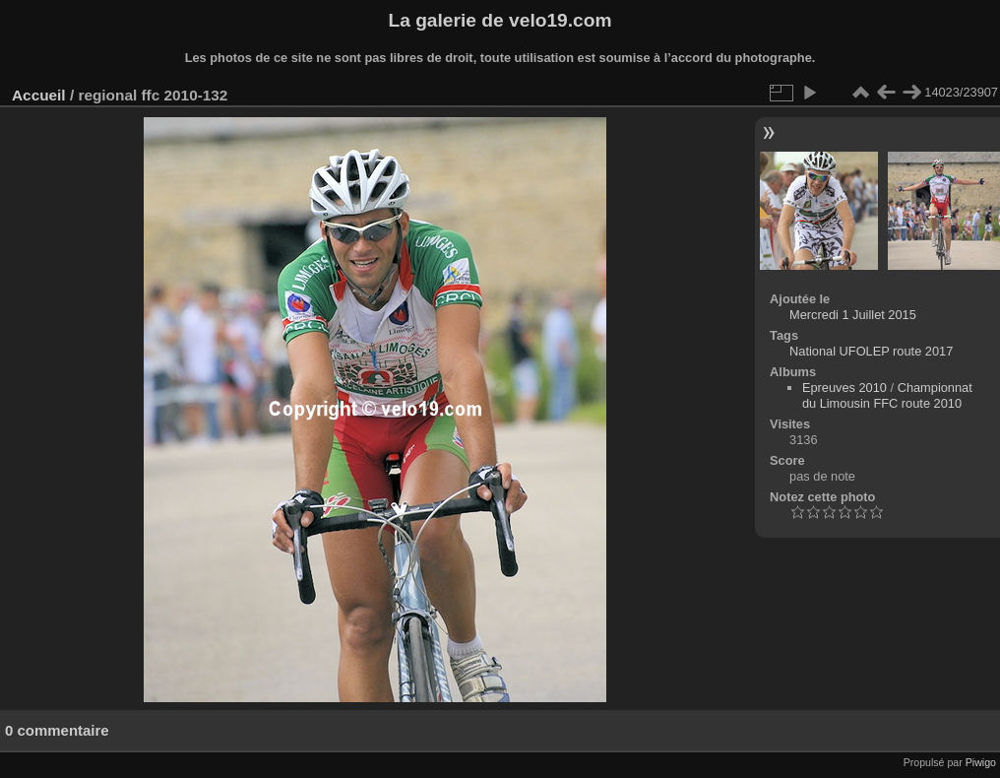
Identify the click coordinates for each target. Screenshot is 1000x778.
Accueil (39, 95)
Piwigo (981, 762)
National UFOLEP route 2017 (871, 351)
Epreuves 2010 (844, 387)
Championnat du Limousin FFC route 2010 (887, 395)
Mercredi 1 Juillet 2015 (852, 314)
